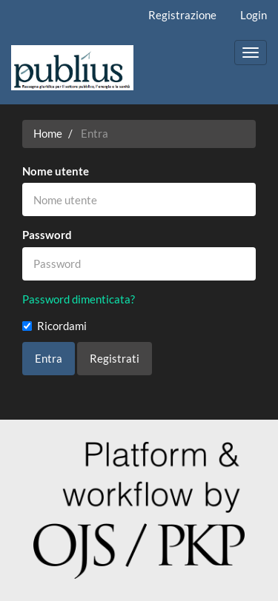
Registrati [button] (114, 358)
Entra (48, 358)
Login (253, 14)
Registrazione (182, 14)
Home (47, 133)
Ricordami (54, 325)
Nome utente (55, 171)
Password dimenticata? (78, 299)
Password (47, 234)
